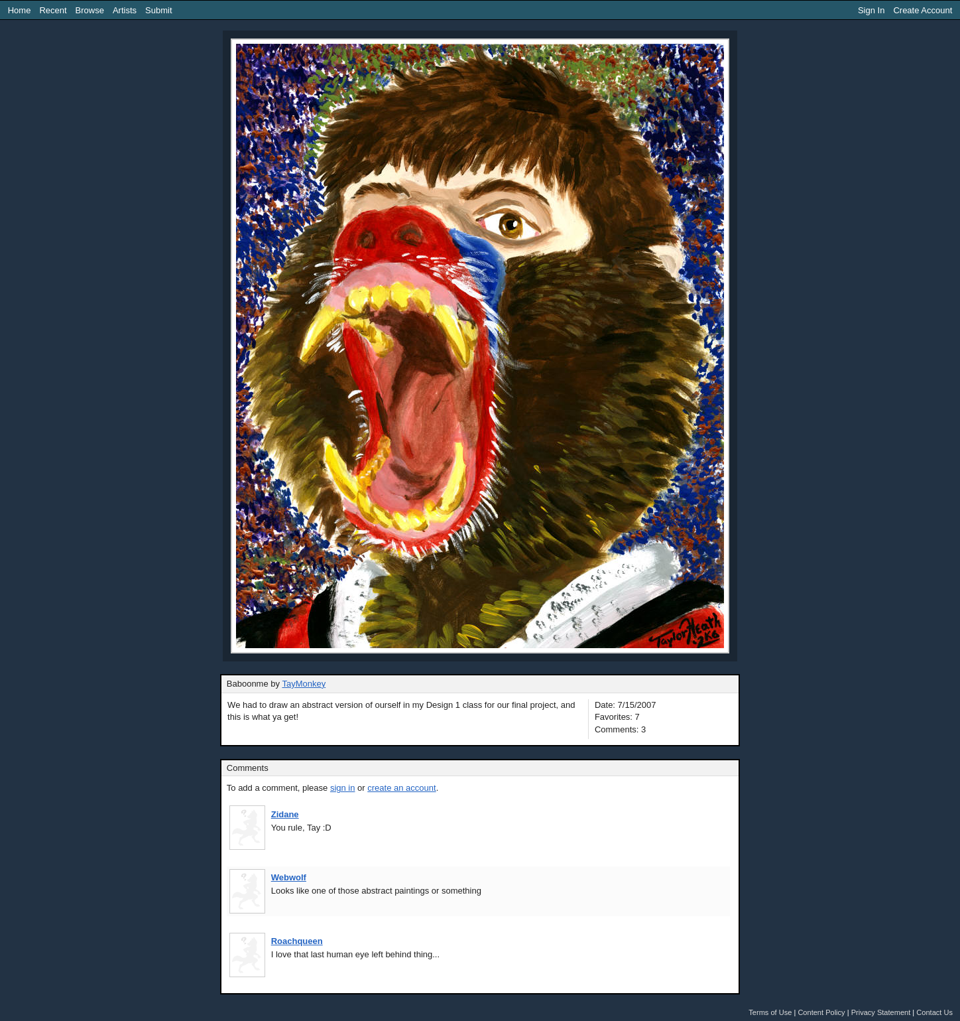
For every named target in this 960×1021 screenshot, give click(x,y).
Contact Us (934, 1012)
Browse (90, 10)
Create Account (922, 10)
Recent (52, 10)
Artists (125, 10)
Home (19, 10)
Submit (158, 10)
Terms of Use (770, 1012)
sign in (342, 788)
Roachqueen (297, 941)
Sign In (871, 10)
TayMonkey (304, 684)
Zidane (285, 814)
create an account (401, 788)
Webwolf (288, 877)
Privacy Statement (881, 1012)
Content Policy (821, 1012)
